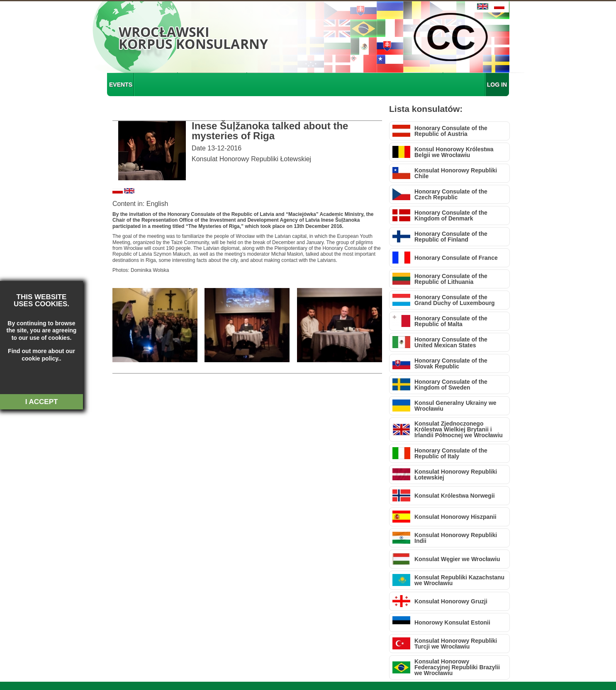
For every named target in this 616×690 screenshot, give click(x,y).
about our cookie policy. (34, 355)
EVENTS (120, 84)
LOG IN (497, 84)
